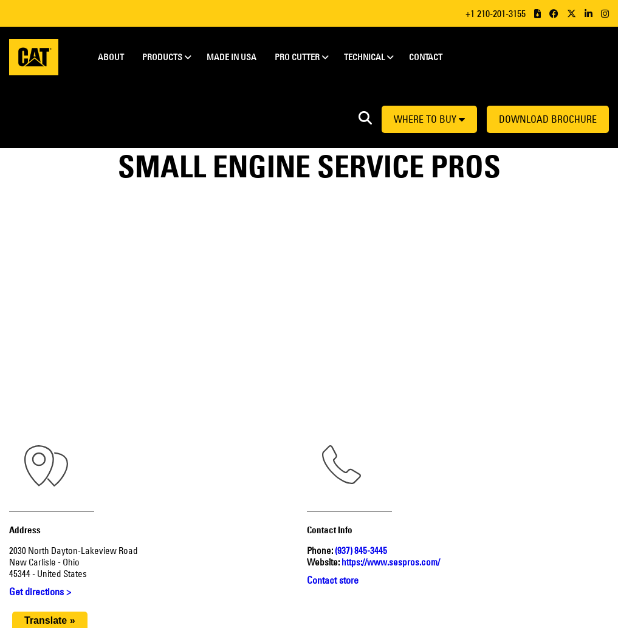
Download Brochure (548, 119)
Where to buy (429, 119)
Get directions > (40, 591)
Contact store (333, 580)
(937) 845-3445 (361, 550)
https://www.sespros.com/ (391, 562)
